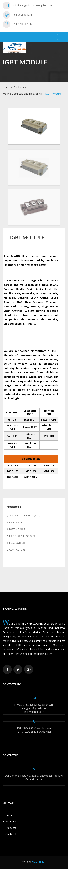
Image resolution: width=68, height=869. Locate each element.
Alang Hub (38, 862)
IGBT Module (16, 529)
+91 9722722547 (22, 24)
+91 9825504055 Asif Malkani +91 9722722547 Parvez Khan (34, 729)
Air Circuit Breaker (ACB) (23, 515)
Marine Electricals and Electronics (22, 93)
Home (6, 87)
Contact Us (10, 834)
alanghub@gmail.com (34, 708)
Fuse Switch (16, 543)
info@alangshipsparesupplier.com (32, 5)
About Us (9, 821)
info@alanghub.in (34, 711)
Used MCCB (14, 522)
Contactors (16, 550)
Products (18, 87)
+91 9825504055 (22, 14)
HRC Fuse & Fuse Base (21, 536)
